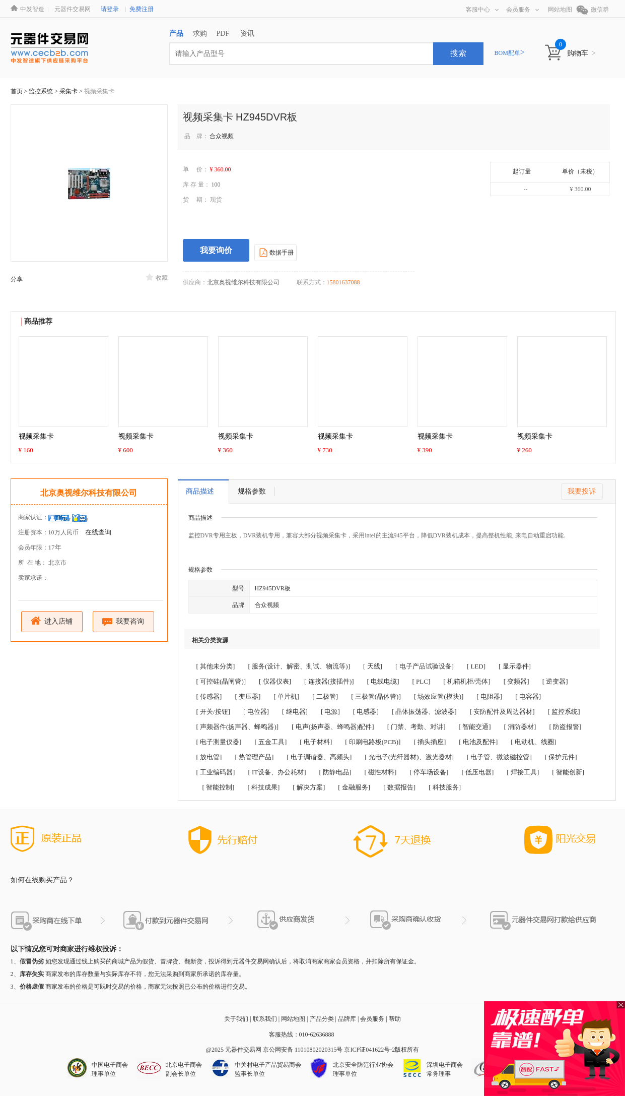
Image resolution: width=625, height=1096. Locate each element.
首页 (17, 91)
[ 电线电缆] (383, 681)
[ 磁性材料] (381, 772)
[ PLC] (421, 681)
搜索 (458, 53)
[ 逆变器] (555, 681)
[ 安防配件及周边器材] (502, 711)
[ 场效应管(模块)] (439, 696)
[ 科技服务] (445, 787)
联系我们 (265, 1018)
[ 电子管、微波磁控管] (499, 757)
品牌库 (347, 1018)
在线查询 (98, 532)
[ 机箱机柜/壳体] (467, 681)
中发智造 (32, 9)
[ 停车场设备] (428, 772)
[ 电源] (330, 711)
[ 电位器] (256, 711)
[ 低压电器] (477, 772)
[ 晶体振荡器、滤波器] (424, 711)
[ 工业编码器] (215, 772)
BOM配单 (510, 52)
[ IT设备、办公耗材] (277, 772)
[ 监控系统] (564, 711)
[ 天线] (372, 666)
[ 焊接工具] (523, 772)
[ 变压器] (247, 696)
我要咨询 (123, 622)
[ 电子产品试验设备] (424, 666)
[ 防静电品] (335, 772)
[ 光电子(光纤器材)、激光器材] (409, 757)
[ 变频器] (516, 681)
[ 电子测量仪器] (219, 742)
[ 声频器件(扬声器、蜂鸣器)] (237, 726)
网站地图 (560, 9)
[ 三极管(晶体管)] (376, 696)
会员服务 (522, 9)
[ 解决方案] (309, 787)
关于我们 (236, 1018)
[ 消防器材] (520, 726)
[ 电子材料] (316, 742)
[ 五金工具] (270, 742)
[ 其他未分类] (215, 666)
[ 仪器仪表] (275, 681)
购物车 (581, 53)
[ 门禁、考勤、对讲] (416, 726)
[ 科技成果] (263, 787)
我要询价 (216, 250)
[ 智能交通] (475, 726)
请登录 (110, 9)
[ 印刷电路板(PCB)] (372, 742)
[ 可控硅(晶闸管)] (221, 681)
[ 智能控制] (218, 787)
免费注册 (141, 9)
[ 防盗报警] (565, 726)
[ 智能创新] (568, 772)
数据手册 (275, 252)
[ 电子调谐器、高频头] (319, 757)
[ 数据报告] (399, 787)
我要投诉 (582, 491)
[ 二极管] (325, 696)
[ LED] (476, 666)
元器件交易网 (72, 9)
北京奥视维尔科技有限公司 (88, 493)
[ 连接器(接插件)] (329, 681)
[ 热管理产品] (254, 757)
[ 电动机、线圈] (533, 742)
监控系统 (41, 91)
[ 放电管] (209, 757)
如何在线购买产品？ (42, 880)
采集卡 (69, 91)
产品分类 (322, 1018)
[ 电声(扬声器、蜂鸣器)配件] (333, 726)
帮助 (395, 1018)
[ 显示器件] (515, 666)
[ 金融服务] (354, 787)
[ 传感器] (209, 696)
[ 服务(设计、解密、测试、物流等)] (299, 666)
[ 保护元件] (561, 757)
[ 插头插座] (429, 742)
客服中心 (482, 9)
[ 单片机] (286, 696)
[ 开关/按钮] (213, 711)
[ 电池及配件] (478, 742)
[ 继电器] (295, 711)
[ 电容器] (528, 696)
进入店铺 (52, 621)
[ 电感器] (366, 711)
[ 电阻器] (489, 696)
